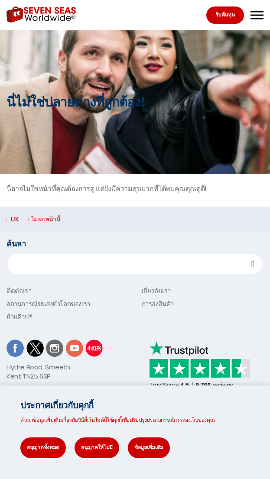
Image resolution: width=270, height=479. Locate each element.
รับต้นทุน (224, 14)
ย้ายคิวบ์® (19, 317)
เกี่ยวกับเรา (156, 291)
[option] (135, 102)
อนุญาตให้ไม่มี (97, 447)
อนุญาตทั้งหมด (43, 447)
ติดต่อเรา (19, 291)
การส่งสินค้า (158, 304)
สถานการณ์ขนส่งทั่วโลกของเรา (48, 304)
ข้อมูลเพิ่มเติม (148, 447)
